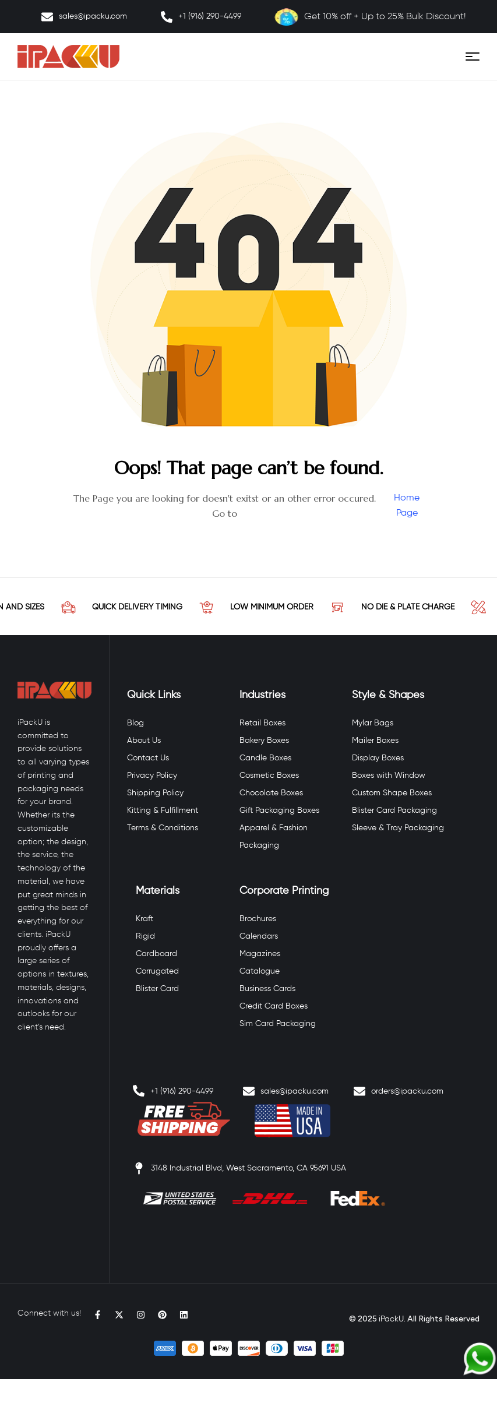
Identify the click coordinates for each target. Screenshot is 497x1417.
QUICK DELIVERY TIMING (155, 607)
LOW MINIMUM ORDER (290, 607)
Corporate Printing (284, 891)
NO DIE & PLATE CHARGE (426, 607)
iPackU (391, 1319)
